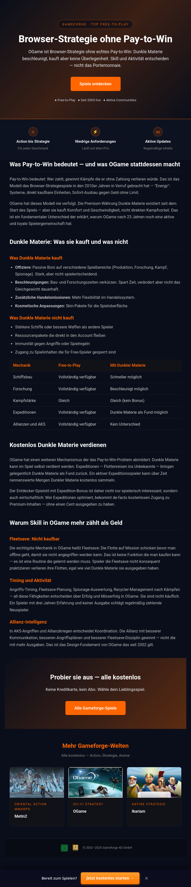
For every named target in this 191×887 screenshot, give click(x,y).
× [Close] (146, 878)
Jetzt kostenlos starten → (110, 878)
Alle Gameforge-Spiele (95, 708)
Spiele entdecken (96, 83)
